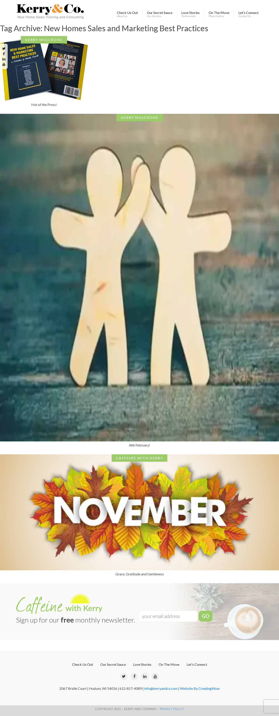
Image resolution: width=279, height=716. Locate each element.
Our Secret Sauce (159, 14)
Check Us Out (127, 14)
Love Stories (190, 14)
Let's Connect (197, 664)
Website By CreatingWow (200, 688)
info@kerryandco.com (161, 688)
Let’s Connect (248, 14)
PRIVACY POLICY (172, 709)
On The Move (219, 14)
